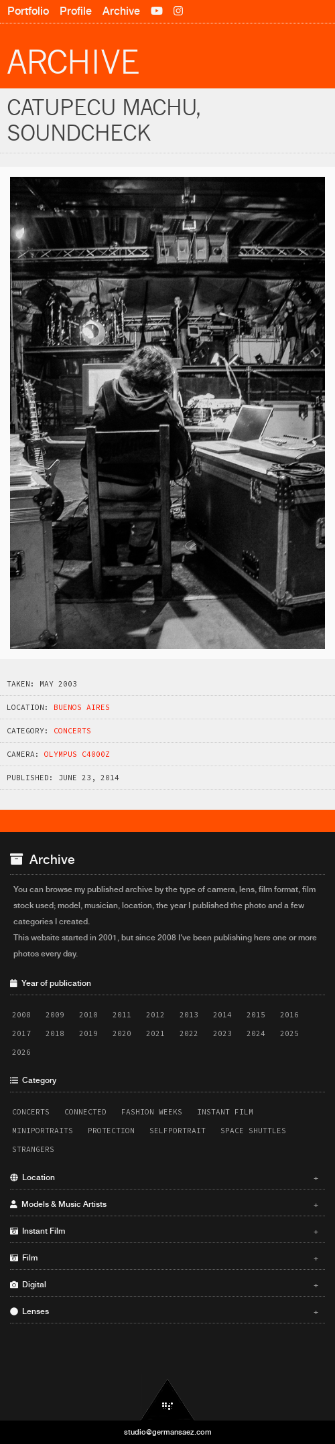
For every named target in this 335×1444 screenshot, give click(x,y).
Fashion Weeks (151, 1111)
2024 (256, 1033)
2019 (88, 1033)
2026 (21, 1052)
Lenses (164, 1311)
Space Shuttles (253, 1130)
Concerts (72, 730)
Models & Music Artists (164, 1204)
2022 (189, 1033)
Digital (164, 1284)
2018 (55, 1033)
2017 (21, 1033)
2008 (21, 1014)
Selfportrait (177, 1130)
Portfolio (28, 11)
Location (164, 1177)
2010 (88, 1014)
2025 (289, 1033)
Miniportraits (42, 1130)
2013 (189, 1014)
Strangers (33, 1149)
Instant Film (225, 1111)
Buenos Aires (82, 707)
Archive (121, 11)
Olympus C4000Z (77, 754)
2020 (122, 1033)
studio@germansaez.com (168, 1432)
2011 (122, 1014)
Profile (76, 11)
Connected (85, 1111)
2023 (222, 1033)
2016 (289, 1014)
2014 (222, 1014)
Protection (111, 1130)
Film (164, 1257)
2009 (55, 1014)
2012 (155, 1014)
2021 (155, 1033)
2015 (256, 1014)
